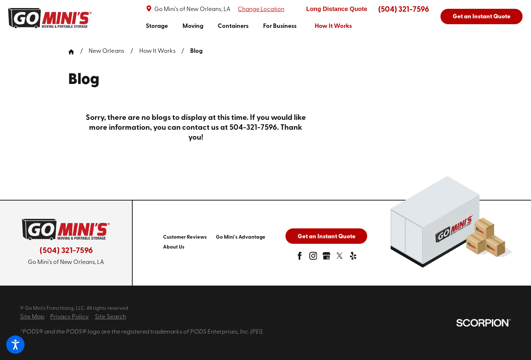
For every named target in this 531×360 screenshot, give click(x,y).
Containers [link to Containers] (233, 26)
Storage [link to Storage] (157, 26)
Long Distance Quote (337, 8)
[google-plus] (326, 258)
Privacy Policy (69, 317)
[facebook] (300, 258)
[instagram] (313, 258)
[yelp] (353, 258)
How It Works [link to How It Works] (333, 26)
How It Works (157, 51)
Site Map (32, 317)
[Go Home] (74, 52)
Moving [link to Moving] (192, 26)
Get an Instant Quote (481, 17)
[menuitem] (157, 27)
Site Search (110, 317)
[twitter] (340, 258)
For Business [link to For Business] (279, 26)
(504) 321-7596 (403, 10)
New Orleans (106, 51)
